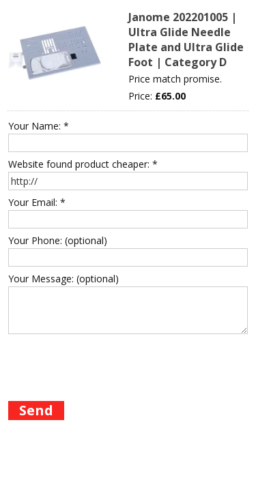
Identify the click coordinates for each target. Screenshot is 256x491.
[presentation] (112, 364)
